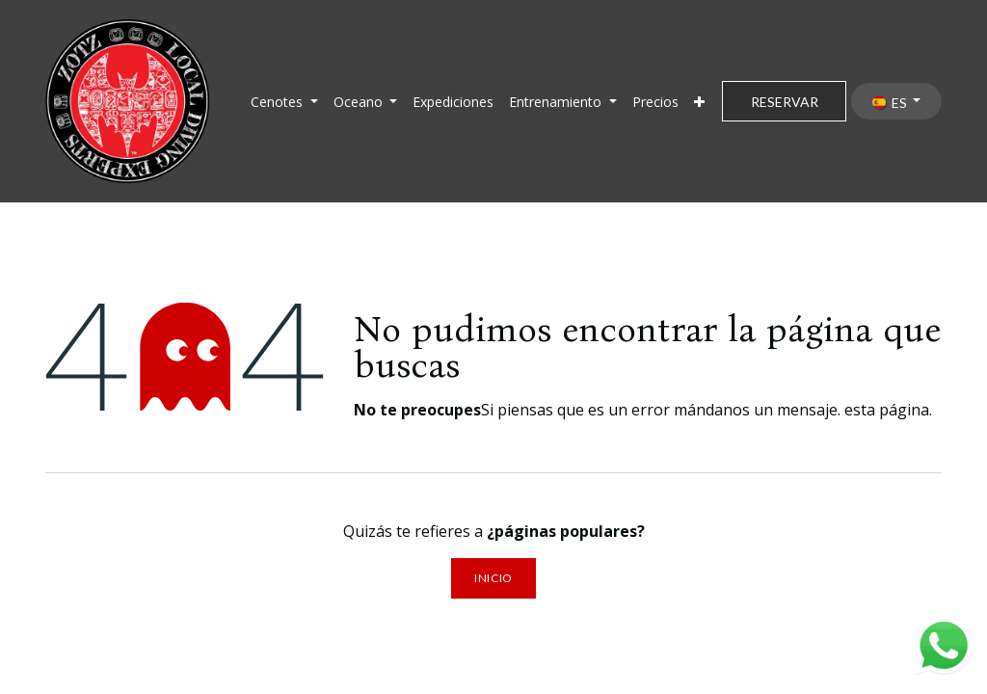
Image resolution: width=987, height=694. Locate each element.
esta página (886, 409)
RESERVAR (784, 101)
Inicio (493, 578)
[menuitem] (284, 102)
